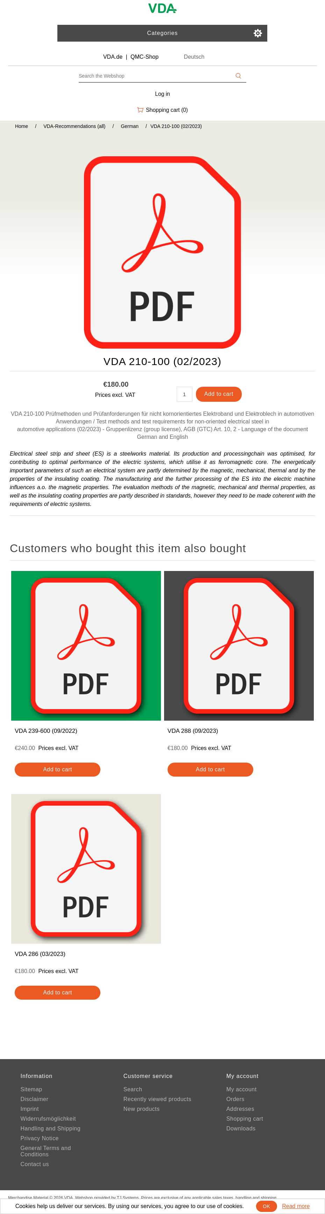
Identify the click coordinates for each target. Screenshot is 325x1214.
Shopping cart (244, 1119)
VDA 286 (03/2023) (40, 954)
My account (241, 1089)
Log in (162, 94)
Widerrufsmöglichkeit (48, 1119)
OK (266, 1206)
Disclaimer (35, 1099)
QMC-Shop (144, 57)
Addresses (240, 1109)
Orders (235, 1099)
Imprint (30, 1109)
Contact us (35, 1164)
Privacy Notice (40, 1138)
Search (132, 1089)
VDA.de (112, 57)
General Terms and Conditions (46, 1151)
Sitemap (31, 1089)
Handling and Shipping (51, 1128)
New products (141, 1109)
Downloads (241, 1128)
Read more (296, 1206)
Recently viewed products (157, 1099)
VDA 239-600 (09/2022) (46, 731)
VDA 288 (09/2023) (193, 731)
